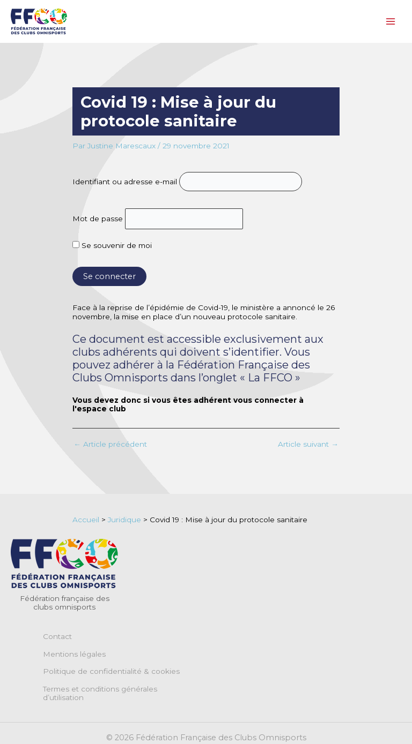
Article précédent (110, 444)
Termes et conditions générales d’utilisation (100, 693)
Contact (57, 636)
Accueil (85, 519)
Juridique (124, 519)
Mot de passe (97, 218)
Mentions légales (74, 654)
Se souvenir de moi (112, 245)
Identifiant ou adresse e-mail (124, 181)
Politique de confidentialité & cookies (111, 671)
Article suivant (308, 444)
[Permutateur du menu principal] (391, 22)
